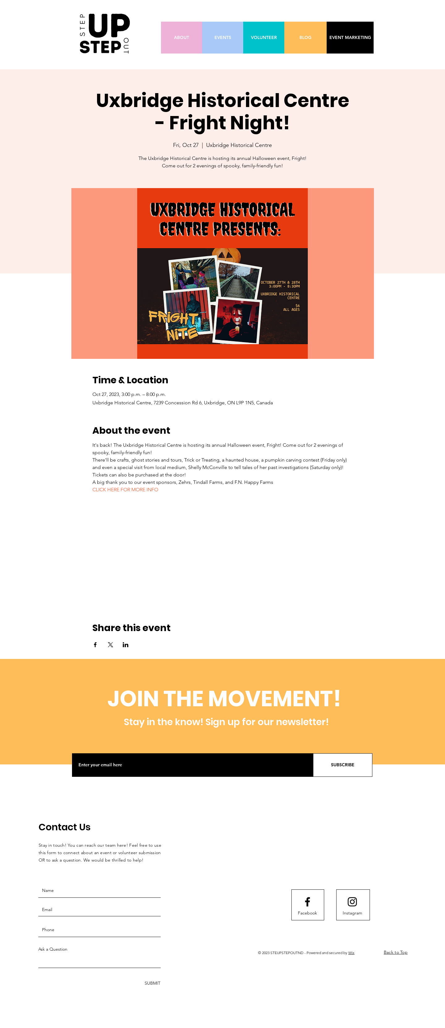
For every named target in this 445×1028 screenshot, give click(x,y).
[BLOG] (305, 38)
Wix (351, 952)
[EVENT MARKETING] (350, 38)
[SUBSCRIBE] (342, 765)
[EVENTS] (222, 38)
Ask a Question (52, 949)
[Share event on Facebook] (95, 644)
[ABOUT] (181, 38)
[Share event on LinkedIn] (126, 644)
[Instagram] (352, 913)
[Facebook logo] (307, 902)
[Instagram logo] (352, 902)
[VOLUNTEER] (263, 38)
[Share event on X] (110, 644)
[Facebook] (307, 913)
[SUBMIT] (151, 983)
